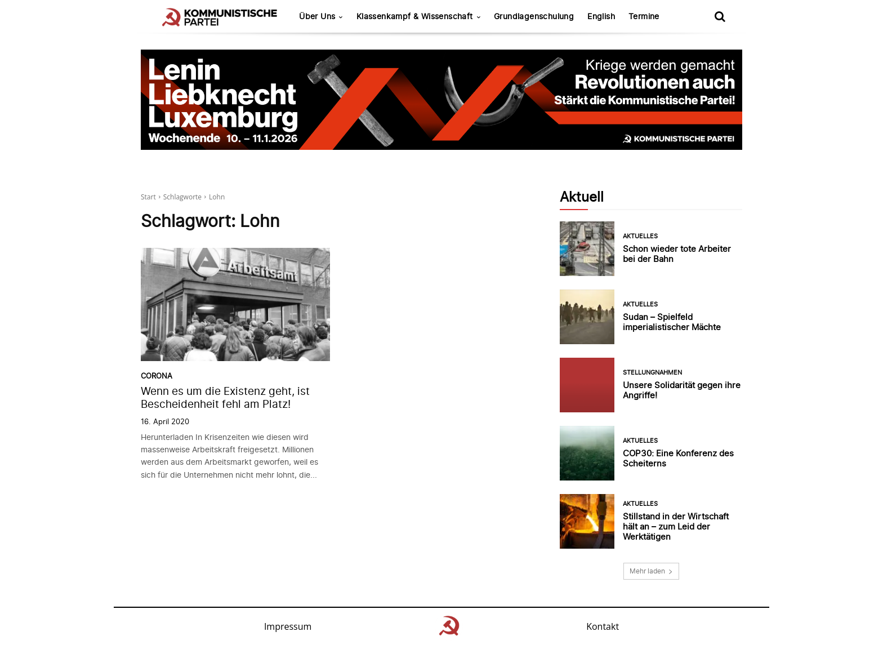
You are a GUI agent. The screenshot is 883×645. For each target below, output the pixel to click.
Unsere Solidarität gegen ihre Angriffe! (682, 390)
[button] (719, 16)
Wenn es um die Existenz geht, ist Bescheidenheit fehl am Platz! (225, 398)
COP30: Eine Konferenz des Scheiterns (678, 458)
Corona (156, 376)
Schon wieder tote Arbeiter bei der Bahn (677, 253)
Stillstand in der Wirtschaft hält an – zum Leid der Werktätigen (676, 526)
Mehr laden (651, 571)
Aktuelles (640, 236)
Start (148, 197)
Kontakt (602, 626)
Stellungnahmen (652, 373)
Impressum (287, 626)
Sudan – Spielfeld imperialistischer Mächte (672, 322)
